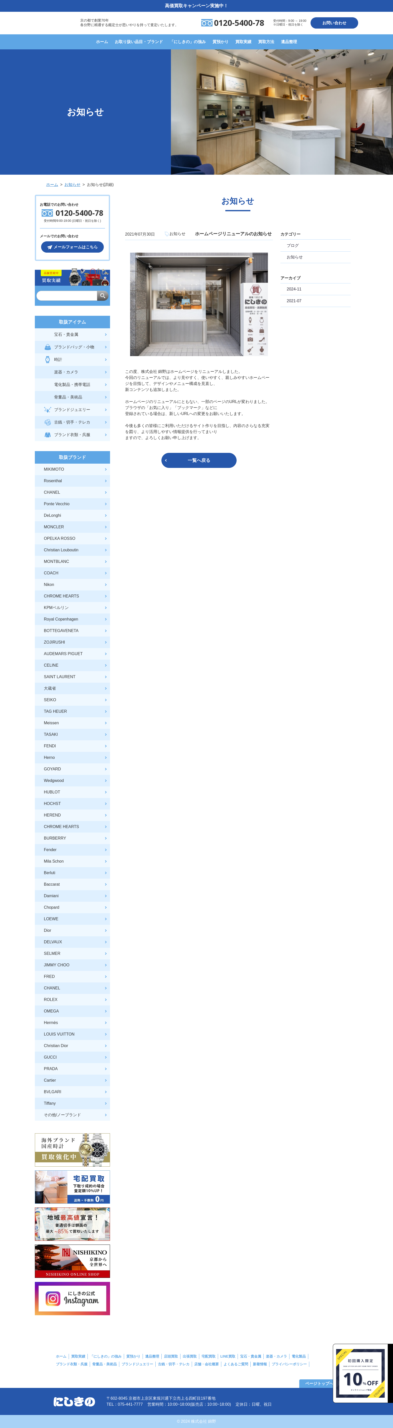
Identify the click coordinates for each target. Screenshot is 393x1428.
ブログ (293, 245)
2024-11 (294, 289)
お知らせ (295, 257)
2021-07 (294, 301)
